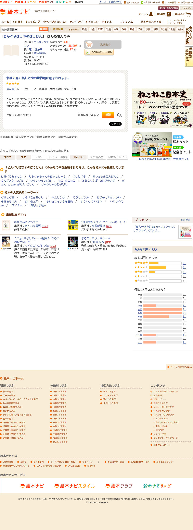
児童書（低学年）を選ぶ (14, 422)
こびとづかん (81, 197)
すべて (7, 157)
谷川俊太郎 (31, 201)
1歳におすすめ (59, 395)
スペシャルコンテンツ (164, 415)
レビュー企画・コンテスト (166, 391)
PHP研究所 (98, 242)
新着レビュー (160, 399)
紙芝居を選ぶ (9, 411)
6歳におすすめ (59, 415)
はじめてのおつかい (109, 197)
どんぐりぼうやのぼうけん (22, 36)
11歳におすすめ (60, 434)
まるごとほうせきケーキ (95, 238)
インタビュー (162, 419)
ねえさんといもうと (26, 222)
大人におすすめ (60, 442)
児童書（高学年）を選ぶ (14, 430)
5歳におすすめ (59, 411)
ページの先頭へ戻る (181, 367)
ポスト (116, 124)
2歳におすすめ (59, 399)
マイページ (87, 462)
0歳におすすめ (59, 391)
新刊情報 (158, 395)
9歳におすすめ (59, 426)
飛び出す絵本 (38, 205)
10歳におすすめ (60, 430)
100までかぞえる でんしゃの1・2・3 (103, 222)
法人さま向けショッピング (49, 466)
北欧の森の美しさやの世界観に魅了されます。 (38, 78)
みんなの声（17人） (146, 249)
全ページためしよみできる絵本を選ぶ (20, 399)
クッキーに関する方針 (110, 2)
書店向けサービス (116, 462)
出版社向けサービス (140, 462)
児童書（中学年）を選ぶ (14, 426)
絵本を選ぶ (8, 391)
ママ (23, 157)
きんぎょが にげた (12, 180)
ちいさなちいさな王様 (59, 201)
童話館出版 (40, 53)
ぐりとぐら (79, 176)
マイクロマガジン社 (37, 245)
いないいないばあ (40, 180)
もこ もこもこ (66, 180)
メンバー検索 (160, 434)
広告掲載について (164, 462)
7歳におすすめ (59, 419)
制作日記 (160, 430)
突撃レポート (162, 426)
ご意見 (23, 462)
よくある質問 (74, 466)
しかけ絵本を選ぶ (11, 403)
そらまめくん (9, 201)
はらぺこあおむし (11, 176)
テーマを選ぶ (9, 395)
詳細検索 (58, 29)
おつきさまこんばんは (105, 176)
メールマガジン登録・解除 (63, 462)
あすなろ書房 (33, 225)
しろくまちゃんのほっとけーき (47, 176)
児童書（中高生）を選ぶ (14, 434)
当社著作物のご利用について (16, 466)
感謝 (108, 114)
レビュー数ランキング (164, 407)
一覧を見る (184, 220)
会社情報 (91, 466)
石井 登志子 (35, 49)
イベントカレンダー (163, 411)
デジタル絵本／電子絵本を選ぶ (17, 415)
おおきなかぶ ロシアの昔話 (98, 180)
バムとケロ (58, 197)
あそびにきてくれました (167, 422)
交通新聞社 (98, 225)
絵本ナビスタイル (162, 445)
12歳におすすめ (60, 438)
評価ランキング (161, 403)
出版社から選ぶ (110, 403)
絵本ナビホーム (14, 378)
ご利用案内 (39, 462)
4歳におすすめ (59, 407)
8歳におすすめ (59, 422)
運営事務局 (8, 462)
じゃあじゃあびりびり (54, 184)
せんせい (78, 157)
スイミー (17, 205)
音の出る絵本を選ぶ (12, 407)
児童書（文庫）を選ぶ (13, 438)
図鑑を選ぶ (8, 419)
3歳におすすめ (59, 403)
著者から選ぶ (109, 399)
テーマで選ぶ (109, 391)
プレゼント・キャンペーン (166, 438)
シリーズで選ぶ (110, 395)
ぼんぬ (10, 88)
